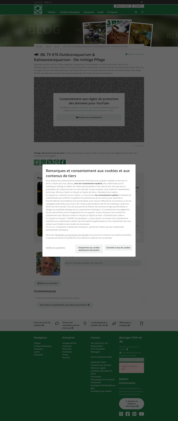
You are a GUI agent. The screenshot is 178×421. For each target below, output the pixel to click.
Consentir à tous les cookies (118, 247)
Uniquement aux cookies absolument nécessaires (89, 248)
